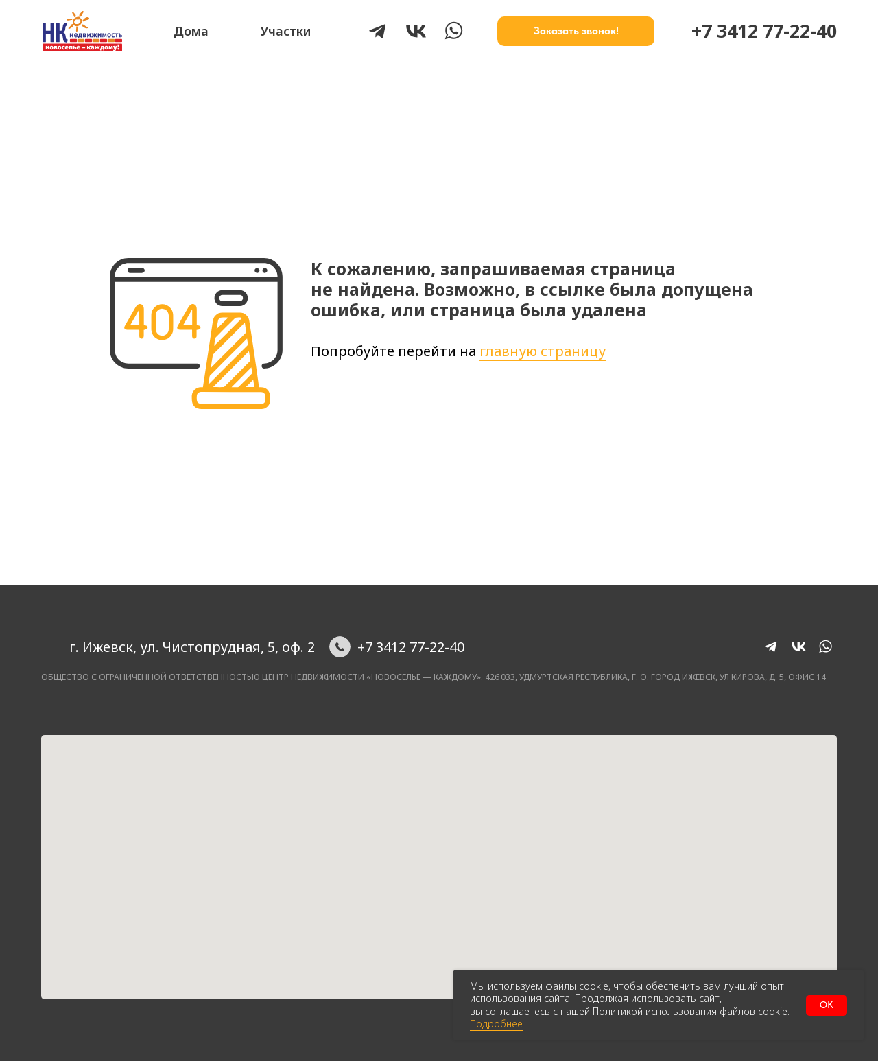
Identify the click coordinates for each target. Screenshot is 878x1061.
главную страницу (542, 351)
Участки (286, 31)
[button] (575, 31)
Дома (191, 31)
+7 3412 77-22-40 (764, 30)
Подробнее (496, 1023)
